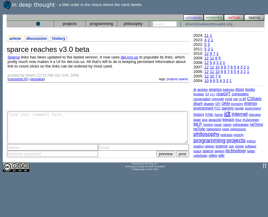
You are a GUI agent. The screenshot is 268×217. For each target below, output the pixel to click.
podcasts (227, 135)
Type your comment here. (97, 127)
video (213, 155)
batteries (228, 89)
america (215, 89)
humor (219, 114)
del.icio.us (129, 57)
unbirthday (200, 155)
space (197, 151)
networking (213, 129)
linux (238, 119)
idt (227, 113)
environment (203, 108)
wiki (222, 155)
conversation (202, 99)
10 (217, 67)
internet (239, 114)
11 (206, 35)
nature (227, 124)
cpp (235, 99)
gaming (228, 108)
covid (228, 99)
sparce (183, 79)
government (253, 108)
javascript (215, 119)
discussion (36, 38)
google (239, 108)
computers (240, 94)
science (221, 146)
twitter (251, 151)
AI (194, 89)
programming (101, 23)
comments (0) (18, 79)
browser (198, 94)
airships (202, 89)
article (15, 38)
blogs (239, 89)
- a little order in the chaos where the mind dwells (72, 4)
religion (209, 146)
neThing (256, 124)
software (250, 146)
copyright (218, 99)
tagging (220, 151)
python (251, 141)
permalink (37, 79)
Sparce (14, 57)
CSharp (254, 98)
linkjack (228, 120)
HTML (209, 114)
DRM (226, 104)
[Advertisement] (98, 96)
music (218, 124)
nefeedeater (241, 124)
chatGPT (223, 94)
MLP (197, 124)
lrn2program (251, 119)
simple (239, 146)
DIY (218, 103)
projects (70, 23)
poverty (239, 135)
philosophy (133, 23)
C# (207, 94)
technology (235, 150)
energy (250, 103)
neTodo (199, 129)
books (250, 89)
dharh (198, 104)
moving (208, 124)
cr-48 (242, 99)
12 (206, 53)
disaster (209, 103)
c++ (212, 94)
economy (237, 103)
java (204, 119)
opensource (238, 129)
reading (198, 146)
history (58, 38)
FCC (218, 108)
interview (254, 114)
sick (231, 146)
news (225, 129)
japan (197, 119)
